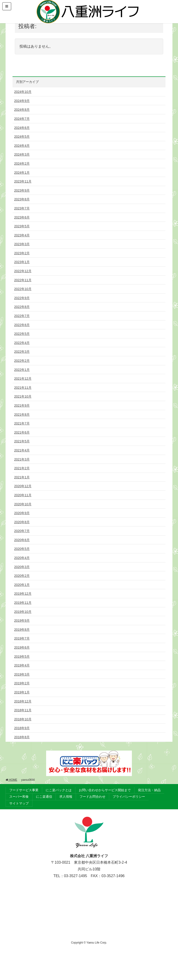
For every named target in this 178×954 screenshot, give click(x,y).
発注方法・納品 (149, 790)
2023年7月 (22, 208)
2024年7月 (22, 119)
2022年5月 (22, 334)
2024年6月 (22, 128)
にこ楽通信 (44, 796)
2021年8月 (22, 414)
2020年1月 (22, 585)
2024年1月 (22, 172)
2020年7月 (22, 531)
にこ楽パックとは (59, 790)
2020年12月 (23, 486)
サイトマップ (19, 803)
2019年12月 (23, 593)
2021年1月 (22, 477)
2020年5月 (22, 549)
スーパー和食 (19, 796)
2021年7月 (22, 423)
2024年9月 (22, 101)
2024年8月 (22, 109)
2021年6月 (22, 432)
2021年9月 (22, 405)
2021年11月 (23, 387)
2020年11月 (23, 495)
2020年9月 (22, 513)
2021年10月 (23, 396)
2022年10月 (23, 289)
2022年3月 (22, 351)
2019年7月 (22, 638)
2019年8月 (22, 629)
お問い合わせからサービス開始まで (105, 790)
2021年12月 (23, 378)
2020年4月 (22, 558)
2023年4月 (22, 235)
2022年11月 (23, 280)
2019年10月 (23, 612)
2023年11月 (23, 181)
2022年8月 (22, 307)
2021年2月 (22, 468)
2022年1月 (22, 370)
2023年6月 (22, 217)
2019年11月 (23, 602)
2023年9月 (22, 190)
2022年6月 (22, 325)
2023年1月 (22, 262)
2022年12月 (23, 271)
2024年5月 (22, 136)
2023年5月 (22, 226)
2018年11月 (23, 710)
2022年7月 (22, 316)
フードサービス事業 (23, 790)
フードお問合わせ (92, 796)
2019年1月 (22, 692)
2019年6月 (22, 647)
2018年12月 (23, 701)
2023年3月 (22, 244)
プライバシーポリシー (129, 796)
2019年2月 (22, 683)
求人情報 (65, 796)
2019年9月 (22, 620)
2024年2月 (22, 163)
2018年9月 (22, 728)
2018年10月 (23, 719)
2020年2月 (22, 576)
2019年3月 (22, 674)
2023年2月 (22, 253)
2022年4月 (22, 343)
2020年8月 (22, 522)
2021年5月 (22, 441)
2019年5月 (22, 656)
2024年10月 (23, 92)
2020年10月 (23, 504)
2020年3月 (22, 567)
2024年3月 (22, 154)
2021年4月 (22, 450)
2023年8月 (22, 199)
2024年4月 (22, 145)
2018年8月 (22, 737)
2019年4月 (22, 665)
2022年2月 (22, 361)
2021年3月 (22, 459)
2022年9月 (22, 298)
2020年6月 (22, 540)
